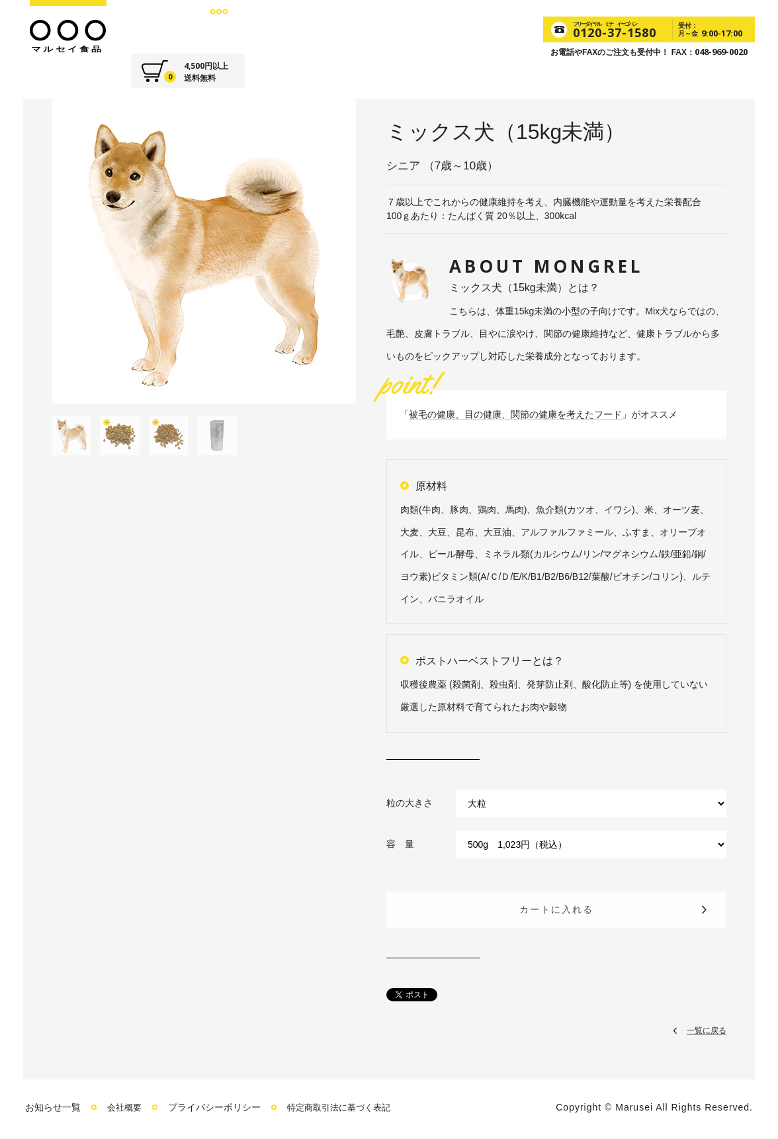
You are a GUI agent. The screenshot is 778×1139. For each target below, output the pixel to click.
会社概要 (125, 1107)
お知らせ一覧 (53, 1107)
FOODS (215, 25)
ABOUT (159, 25)
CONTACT (424, 25)
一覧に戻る (706, 1030)
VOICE (362, 25)
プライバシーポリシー (217, 1107)
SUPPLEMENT (289, 25)
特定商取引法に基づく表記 (345, 1107)
